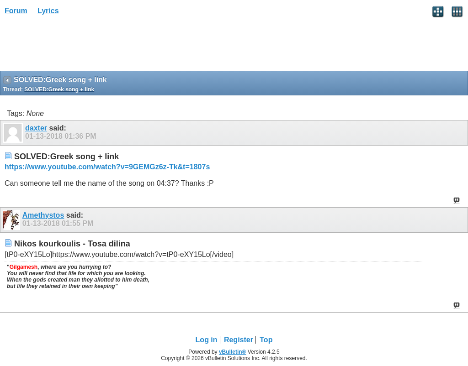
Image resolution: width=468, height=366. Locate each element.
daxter (36, 128)
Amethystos (43, 215)
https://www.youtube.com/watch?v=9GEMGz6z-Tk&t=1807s (107, 167)
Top (266, 340)
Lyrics (48, 11)
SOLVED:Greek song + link (59, 89)
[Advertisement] (73, 46)
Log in (207, 340)
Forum (16, 11)
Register (238, 340)
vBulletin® (232, 352)
